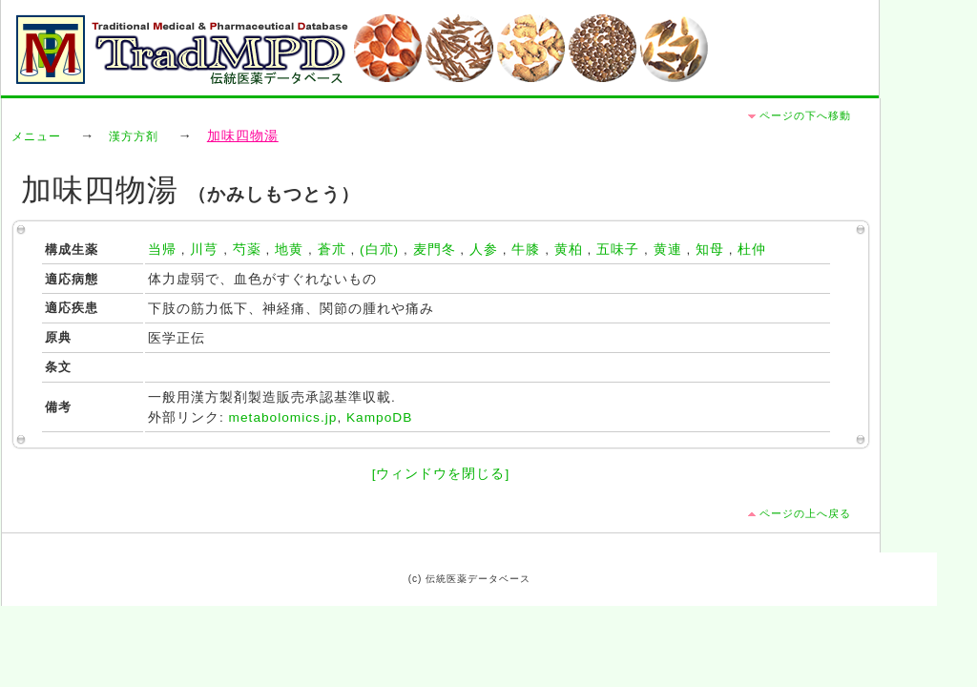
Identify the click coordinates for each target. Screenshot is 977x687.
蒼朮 (332, 249)
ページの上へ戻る (805, 513)
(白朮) (379, 249)
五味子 (617, 249)
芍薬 (247, 249)
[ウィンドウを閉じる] (441, 474)
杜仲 (752, 249)
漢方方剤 (133, 136)
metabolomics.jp (283, 417)
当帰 (162, 249)
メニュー (36, 136)
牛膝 (525, 249)
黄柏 (568, 249)
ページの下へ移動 (805, 115)
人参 (483, 249)
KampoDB (379, 417)
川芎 (204, 249)
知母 (710, 249)
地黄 (289, 249)
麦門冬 (434, 249)
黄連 (668, 249)
